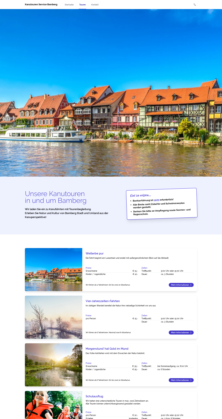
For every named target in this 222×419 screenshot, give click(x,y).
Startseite (69, 5)
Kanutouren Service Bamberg (41, 4)
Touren (82, 5)
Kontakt (95, 5)
